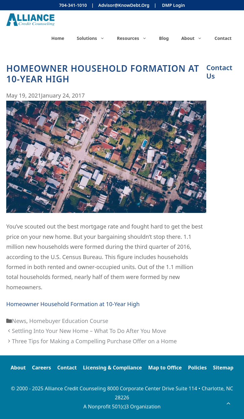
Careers (41, 367)
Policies (197, 367)
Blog (164, 38)
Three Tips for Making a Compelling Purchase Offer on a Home (94, 341)
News (19, 321)
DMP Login (173, 5)
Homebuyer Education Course (68, 321)
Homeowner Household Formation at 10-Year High (73, 304)
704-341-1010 (73, 5)
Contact (223, 38)
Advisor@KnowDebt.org (123, 5)
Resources (135, 38)
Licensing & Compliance (112, 367)
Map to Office (165, 367)
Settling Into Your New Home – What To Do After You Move (89, 331)
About (194, 38)
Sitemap (223, 367)
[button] (228, 403)
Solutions (94, 38)
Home (57, 38)
